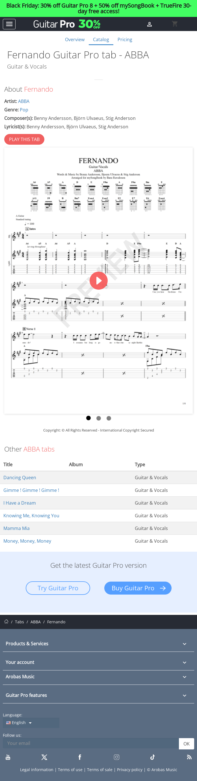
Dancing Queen (19, 477)
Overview (75, 39)
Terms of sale (100, 769)
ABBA (23, 101)
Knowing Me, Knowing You (31, 515)
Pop (24, 110)
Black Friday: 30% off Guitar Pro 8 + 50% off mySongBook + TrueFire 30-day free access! (98, 8)
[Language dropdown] (31, 723)
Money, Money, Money (27, 541)
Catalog (101, 39)
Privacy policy (130, 769)
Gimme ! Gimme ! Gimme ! (31, 490)
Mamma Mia (16, 528)
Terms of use (71, 769)
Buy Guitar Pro (133, 588)
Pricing (125, 39)
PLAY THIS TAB (24, 139)
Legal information (37, 769)
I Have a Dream (19, 503)
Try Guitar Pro (58, 588)
